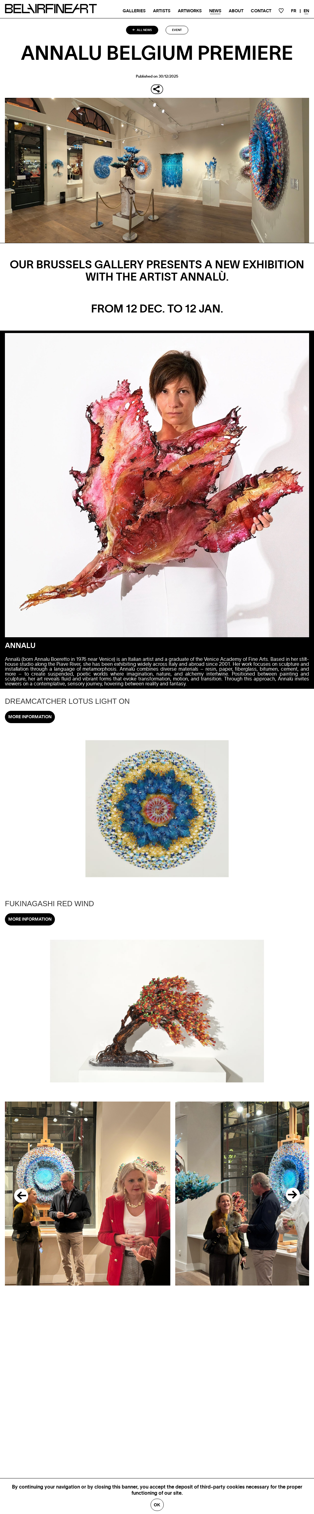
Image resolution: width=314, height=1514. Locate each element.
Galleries (134, 11)
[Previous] (18, 1194)
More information (30, 717)
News (215, 11)
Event (177, 30)
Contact (261, 11)
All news (142, 30)
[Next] (295, 1194)
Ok (157, 1504)
